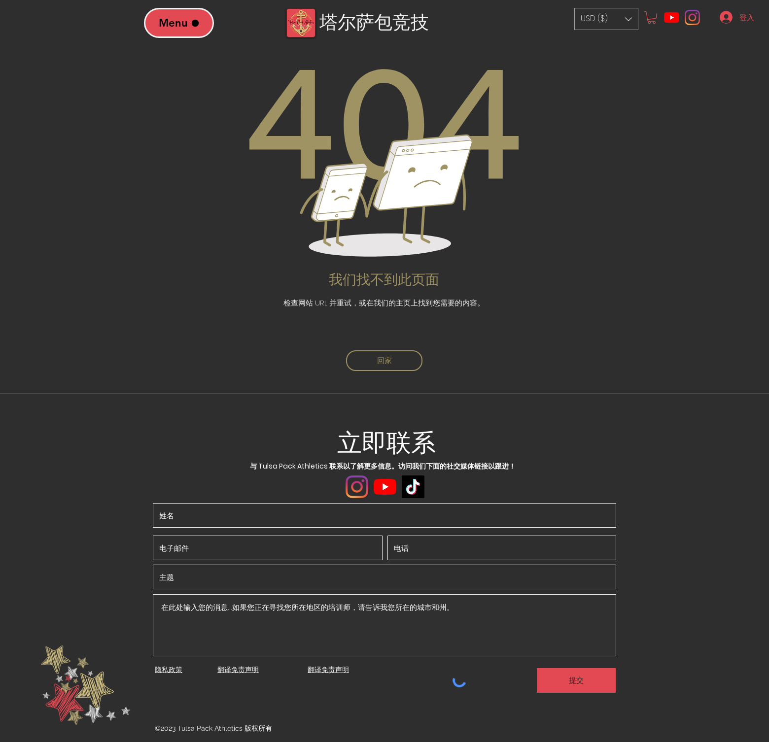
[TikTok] (413, 486)
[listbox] (606, 19)
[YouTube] (671, 17)
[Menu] (179, 23)
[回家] (384, 360)
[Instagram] (692, 17)
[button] (606, 19)
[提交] (576, 680)
